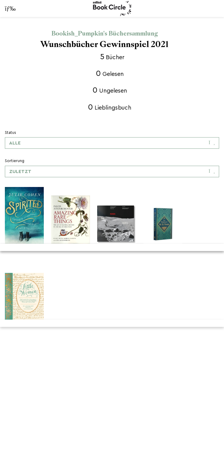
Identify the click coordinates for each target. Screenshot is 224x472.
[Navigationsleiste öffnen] (6, 8)
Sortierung (14, 161)
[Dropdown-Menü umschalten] (112, 143)
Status (10, 132)
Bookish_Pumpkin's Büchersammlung (104, 33)
